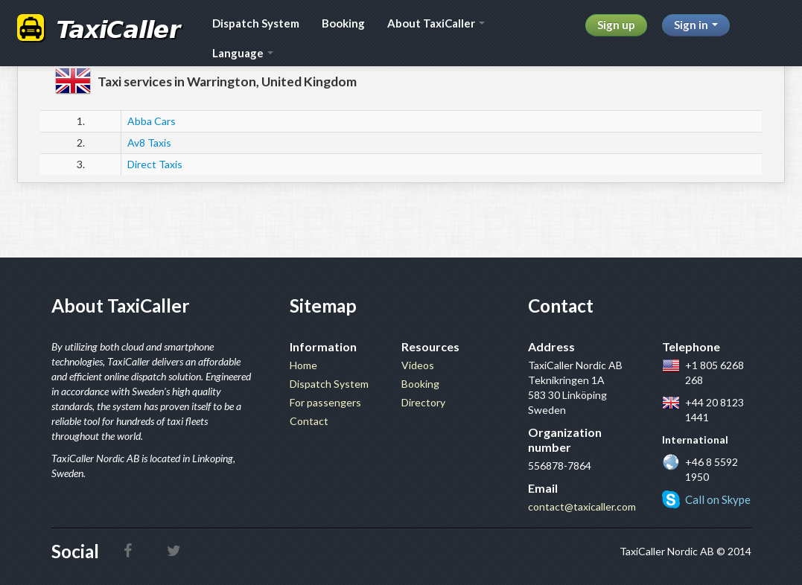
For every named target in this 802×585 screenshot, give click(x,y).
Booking (343, 23)
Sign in (696, 24)
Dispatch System (255, 23)
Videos (417, 365)
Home (303, 365)
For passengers (325, 402)
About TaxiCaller (436, 23)
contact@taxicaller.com (582, 506)
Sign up (616, 24)
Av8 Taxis (149, 142)
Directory (423, 402)
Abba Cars (151, 121)
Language (242, 53)
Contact (309, 421)
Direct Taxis (154, 164)
